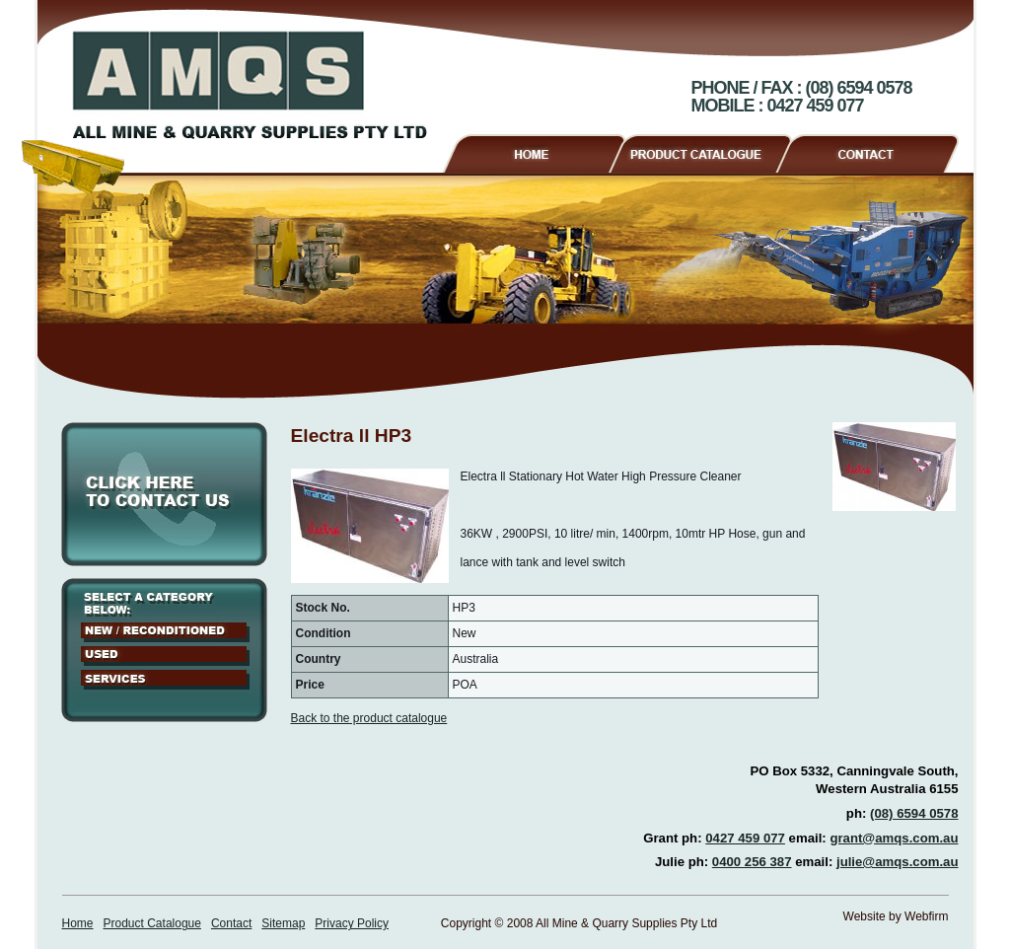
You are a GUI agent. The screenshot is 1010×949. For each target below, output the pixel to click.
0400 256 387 (752, 861)
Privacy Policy (352, 923)
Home (533, 151)
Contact (875, 151)
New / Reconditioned (165, 632)
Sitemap (283, 923)
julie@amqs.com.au (897, 861)
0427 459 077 (745, 838)
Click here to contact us (164, 494)
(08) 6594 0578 (914, 813)
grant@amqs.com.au (894, 838)
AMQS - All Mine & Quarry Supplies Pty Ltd (249, 85)
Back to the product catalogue (369, 718)
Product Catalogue (708, 151)
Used (165, 656)
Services (165, 680)
